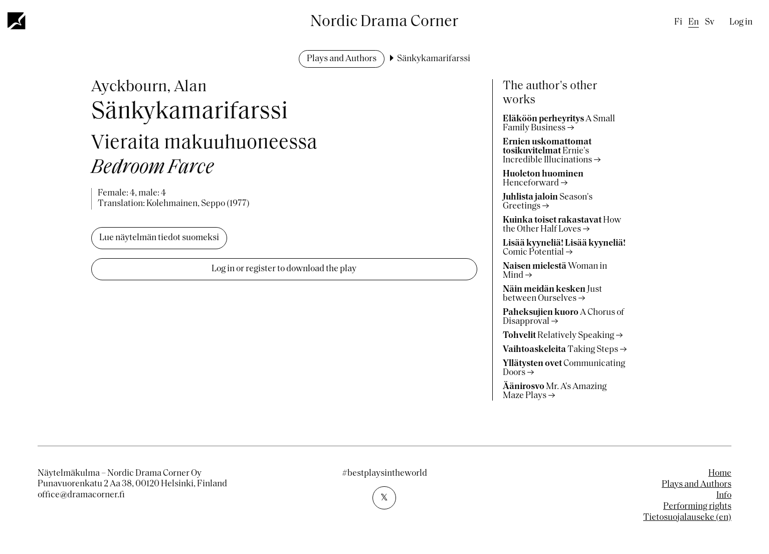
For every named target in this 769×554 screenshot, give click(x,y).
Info (723, 495)
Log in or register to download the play (284, 269)
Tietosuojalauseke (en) (687, 517)
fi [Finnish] (678, 22)
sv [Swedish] (709, 22)
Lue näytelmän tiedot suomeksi (159, 238)
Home (719, 473)
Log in (740, 22)
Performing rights (697, 506)
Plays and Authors (341, 59)
